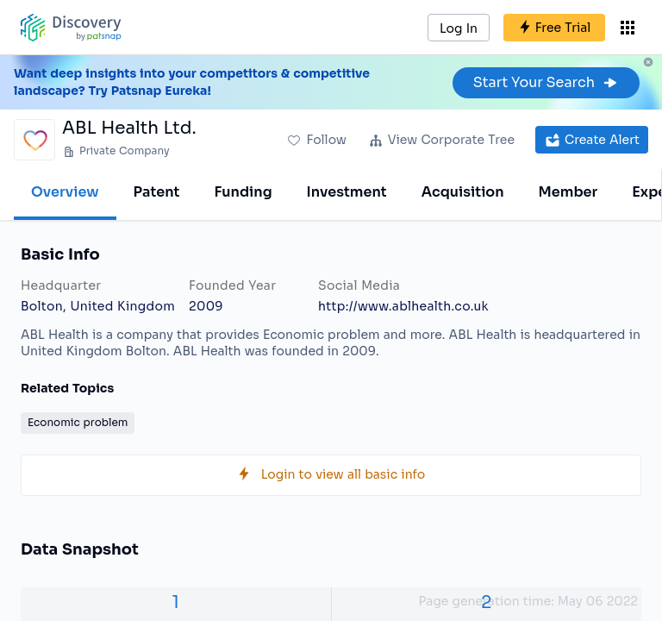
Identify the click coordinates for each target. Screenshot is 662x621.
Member (568, 192)
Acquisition (463, 192)
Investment (347, 192)
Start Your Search (546, 82)
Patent (157, 192)
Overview (65, 192)
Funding (243, 192)
